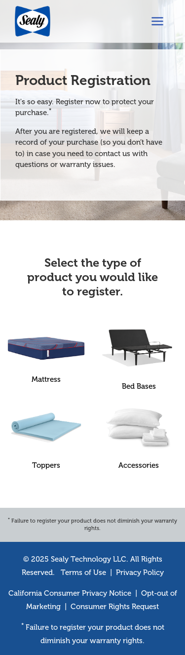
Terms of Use (83, 572)
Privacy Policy (140, 572)
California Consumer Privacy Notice (69, 593)
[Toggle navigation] (157, 21)
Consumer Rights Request (115, 606)
